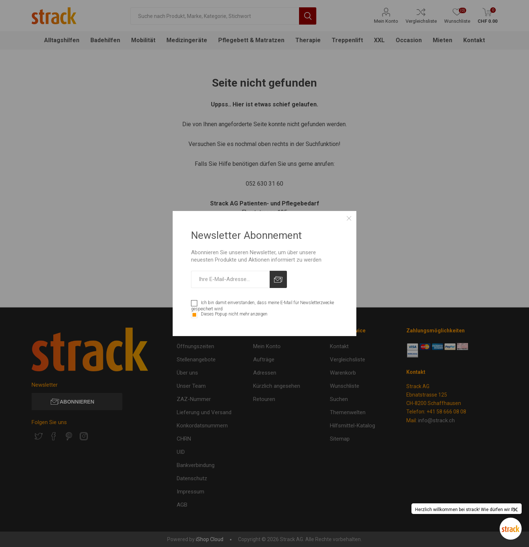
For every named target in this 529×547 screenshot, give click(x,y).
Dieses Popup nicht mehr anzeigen (234, 314)
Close (349, 218)
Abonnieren (278, 279)
